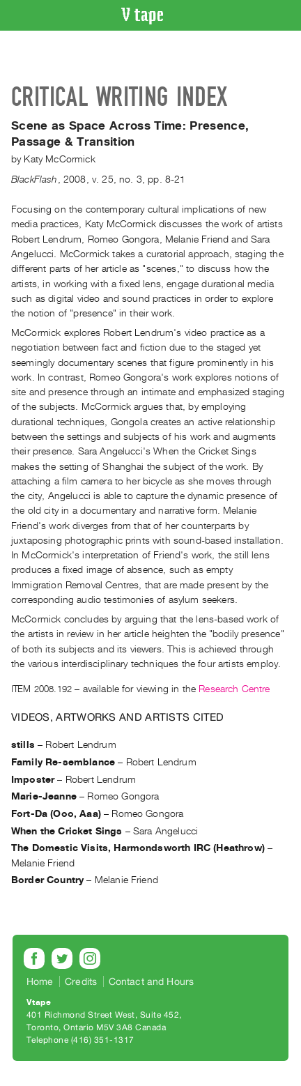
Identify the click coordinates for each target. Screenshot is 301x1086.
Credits (81, 981)
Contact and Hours (151, 981)
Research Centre (234, 689)
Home (40, 981)
